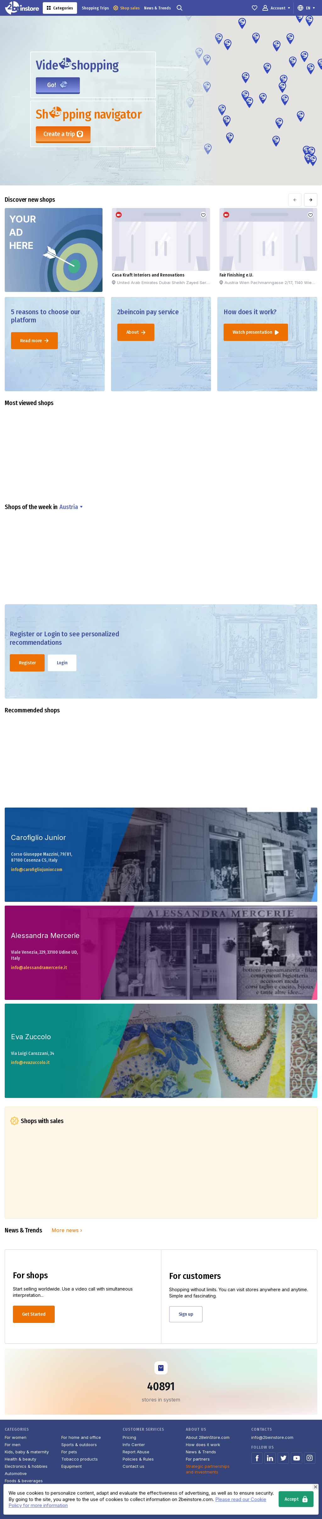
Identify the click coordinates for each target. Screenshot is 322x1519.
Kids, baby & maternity (27, 1451)
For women (15, 1437)
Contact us (133, 1466)
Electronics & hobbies (26, 1466)
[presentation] (295, 199)
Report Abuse (136, 1451)
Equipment (71, 1466)
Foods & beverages (24, 1480)
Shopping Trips (95, 8)
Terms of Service (269, 1503)
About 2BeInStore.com (208, 1437)
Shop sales (126, 7)
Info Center (134, 1444)
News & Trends (157, 8)
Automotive (16, 1473)
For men (12, 1444)
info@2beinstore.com (272, 1437)
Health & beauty (20, 1458)
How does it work (203, 1444)
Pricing (129, 1437)
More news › (67, 1230)
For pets (69, 1451)
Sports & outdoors (79, 1444)
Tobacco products (79, 1458)
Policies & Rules (138, 1458)
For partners (198, 1458)
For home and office (81, 1437)
